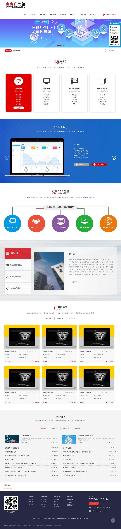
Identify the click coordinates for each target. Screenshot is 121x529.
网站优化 (66, 428)
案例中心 (31, 496)
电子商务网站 (17, 50)
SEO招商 (70, 496)
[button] (114, 157)
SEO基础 (43, 428)
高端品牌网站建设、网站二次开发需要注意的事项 (78, 463)
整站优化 (60, 318)
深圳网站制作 (9, 459)
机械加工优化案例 (10, 351)
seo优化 (48, 318)
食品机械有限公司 (48, 392)
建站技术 (57, 496)
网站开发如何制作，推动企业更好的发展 (17, 456)
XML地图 (85, 518)
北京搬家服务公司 (16, 525)
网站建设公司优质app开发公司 (72, 467)
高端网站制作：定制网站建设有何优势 (75, 471)
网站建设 (72, 318)
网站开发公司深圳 (68, 456)
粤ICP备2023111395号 (74, 518)
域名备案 (56, 499)
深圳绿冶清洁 (57, 525)
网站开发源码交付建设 (86, 435)
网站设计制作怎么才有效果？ (14, 467)
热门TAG (7, 485)
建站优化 (55, 428)
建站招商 (70, 499)
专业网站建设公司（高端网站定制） (16, 475)
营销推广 (78, 428)
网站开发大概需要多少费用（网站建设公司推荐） (78, 452)
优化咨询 (18, 108)
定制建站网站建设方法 (12, 448)
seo (11, 488)
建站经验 (56, 506)
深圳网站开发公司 (10, 452)
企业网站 (6, 488)
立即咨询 (94, 503)
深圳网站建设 (67, 448)
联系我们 (70, 505)
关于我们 (70, 502)
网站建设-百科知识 (69, 475)
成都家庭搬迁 (27, 525)
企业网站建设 (67, 459)
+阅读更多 (24, 442)
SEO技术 (44, 496)
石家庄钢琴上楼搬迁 (39, 525)
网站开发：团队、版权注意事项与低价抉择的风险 (20, 463)
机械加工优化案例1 (85, 392)
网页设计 (56, 502)
